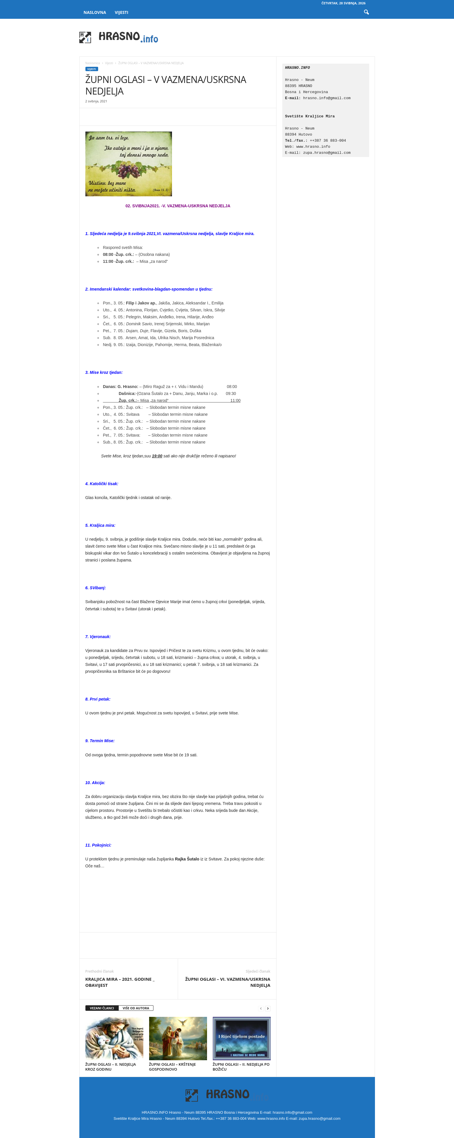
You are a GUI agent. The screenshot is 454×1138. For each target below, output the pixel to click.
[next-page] (268, 1008)
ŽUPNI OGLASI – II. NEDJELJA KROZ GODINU (110, 1067)
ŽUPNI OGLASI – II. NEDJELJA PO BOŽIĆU (241, 1067)
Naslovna (95, 12)
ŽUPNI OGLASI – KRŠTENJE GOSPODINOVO (172, 1067)
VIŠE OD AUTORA (136, 1008)
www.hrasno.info (314, 146)
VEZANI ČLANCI (102, 1008)
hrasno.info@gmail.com (327, 98)
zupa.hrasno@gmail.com (327, 152)
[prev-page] (261, 1008)
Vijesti (121, 12)
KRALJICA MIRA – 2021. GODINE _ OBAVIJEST (120, 982)
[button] (366, 12)
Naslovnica (92, 63)
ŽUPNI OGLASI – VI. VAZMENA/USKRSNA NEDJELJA (227, 982)
